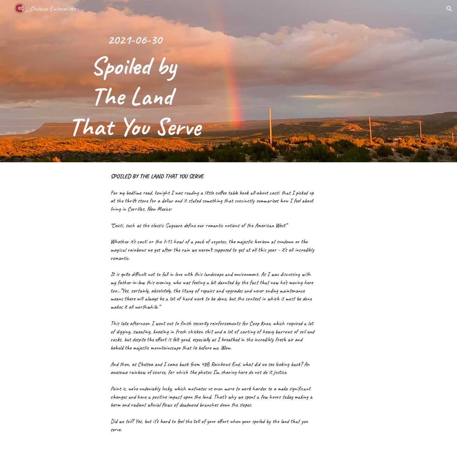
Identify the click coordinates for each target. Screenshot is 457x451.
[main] (134, 81)
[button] (449, 8)
